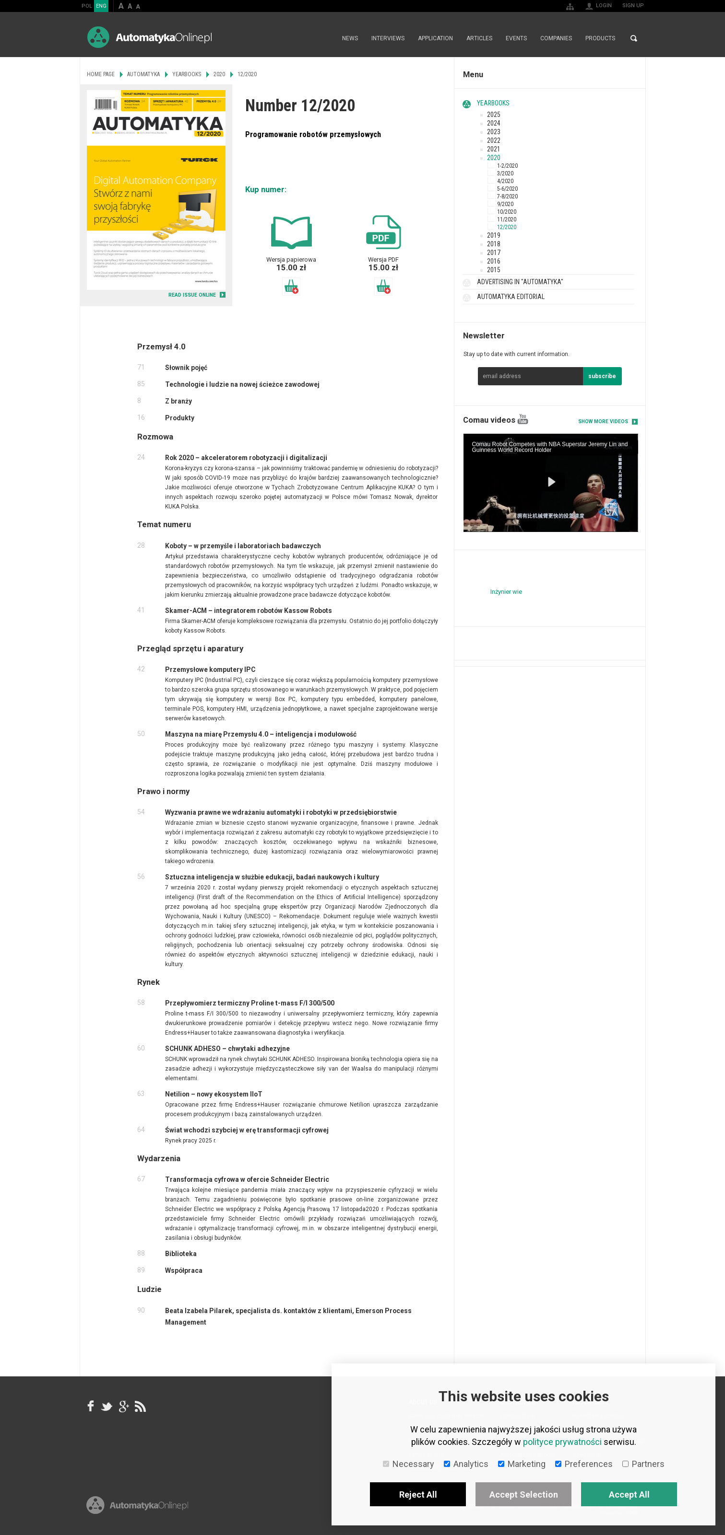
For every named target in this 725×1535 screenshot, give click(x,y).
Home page (325, 38)
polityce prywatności (562, 1442)
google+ (123, 1406)
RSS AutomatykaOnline (139, 1406)
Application (435, 38)
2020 (493, 158)
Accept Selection (523, 1494)
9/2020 (505, 204)
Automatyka (143, 74)
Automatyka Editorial (511, 296)
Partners (643, 1464)
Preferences (584, 1464)
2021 (493, 149)
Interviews (387, 38)
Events (516, 38)
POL (87, 6)
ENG (101, 6)
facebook (90, 1406)
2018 (493, 244)
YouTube (522, 419)
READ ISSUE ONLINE (192, 295)
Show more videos (603, 421)
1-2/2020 (507, 165)
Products (600, 38)
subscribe (602, 376)
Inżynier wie (506, 591)
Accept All (629, 1494)
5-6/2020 (507, 188)
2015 (493, 270)
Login (604, 5)
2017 (493, 252)
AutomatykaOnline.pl (149, 37)
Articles (479, 38)
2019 (493, 235)
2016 (493, 261)
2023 (493, 132)
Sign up (633, 5)
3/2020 (505, 173)
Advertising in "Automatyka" (520, 282)
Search (634, 38)
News (350, 38)
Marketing (522, 1464)
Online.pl (137, 1505)
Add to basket (291, 286)
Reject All (418, 1494)
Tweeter (107, 1406)
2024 (493, 123)
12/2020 (506, 227)
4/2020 (505, 181)
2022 (493, 140)
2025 (493, 114)
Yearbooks (493, 103)
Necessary (408, 1464)
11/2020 (506, 219)
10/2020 (506, 211)
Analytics (466, 1464)
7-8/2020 (507, 196)
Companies (556, 38)
